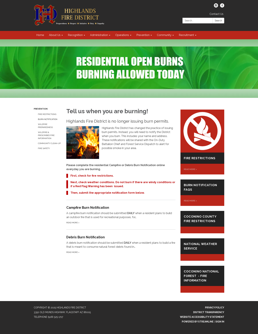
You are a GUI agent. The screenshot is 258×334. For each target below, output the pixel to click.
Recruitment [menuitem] (186, 35)
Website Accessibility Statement (202, 317)
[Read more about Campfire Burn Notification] (120, 214)
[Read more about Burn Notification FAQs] (202, 192)
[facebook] (222, 6)
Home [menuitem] (40, 35)
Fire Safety (44, 148)
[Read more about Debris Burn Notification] (120, 244)
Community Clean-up (49, 143)
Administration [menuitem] (99, 35)
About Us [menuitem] (54, 35)
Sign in (219, 321)
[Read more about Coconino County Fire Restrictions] (202, 222)
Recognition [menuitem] (75, 35)
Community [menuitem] (164, 35)
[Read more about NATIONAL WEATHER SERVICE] (202, 249)
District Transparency (208, 312)
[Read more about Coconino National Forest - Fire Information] (202, 279)
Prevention (41, 109)
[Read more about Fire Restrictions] (202, 142)
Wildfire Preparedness (45, 125)
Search (218, 20)
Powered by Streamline (198, 321)
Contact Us (216, 14)
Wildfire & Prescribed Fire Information (46, 135)
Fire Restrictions (47, 114)
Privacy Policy (214, 307)
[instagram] (216, 6)
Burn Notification (47, 119)
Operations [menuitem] (122, 35)
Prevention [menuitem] (143, 35)
